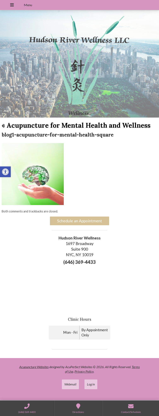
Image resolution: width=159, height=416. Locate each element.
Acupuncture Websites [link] (34, 367)
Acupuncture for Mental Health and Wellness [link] (76, 125)
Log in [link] (91, 384)
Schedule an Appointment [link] (79, 220)
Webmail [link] (70, 384)
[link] (5, 171)
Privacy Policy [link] (84, 371)
